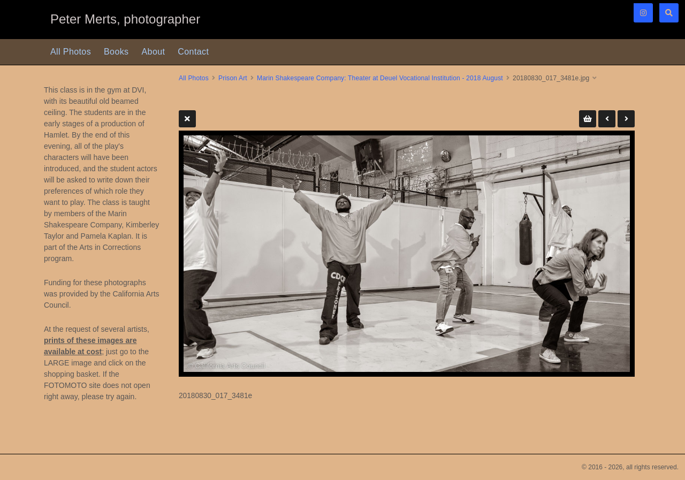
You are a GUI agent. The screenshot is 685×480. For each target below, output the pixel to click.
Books (116, 51)
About (153, 51)
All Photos (70, 51)
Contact (193, 51)
